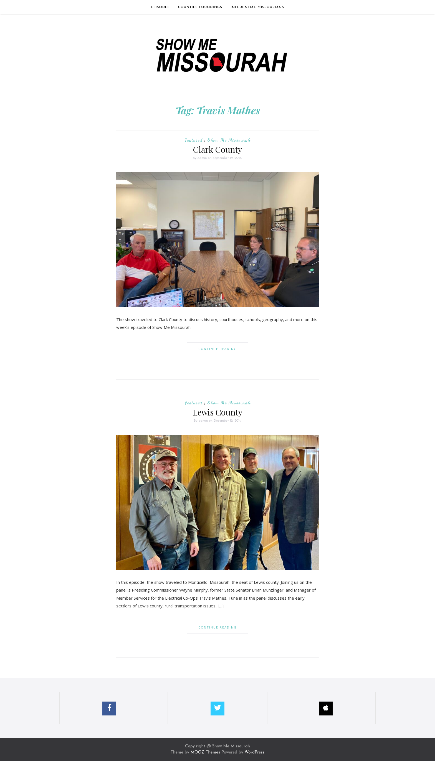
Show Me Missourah (229, 140)
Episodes (160, 7)
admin (202, 158)
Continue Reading (217, 349)
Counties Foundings (200, 7)
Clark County (217, 149)
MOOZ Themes (205, 752)
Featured (194, 140)
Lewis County (217, 412)
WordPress (254, 752)
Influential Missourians (257, 7)
